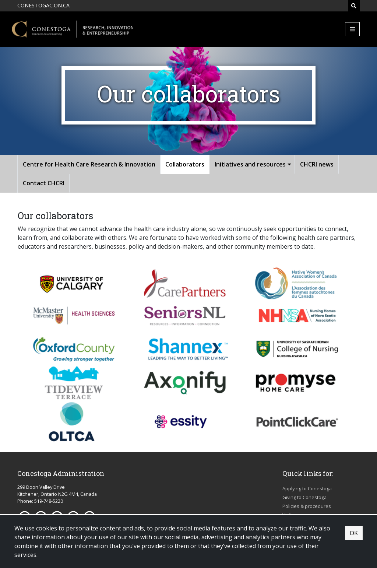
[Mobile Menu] (352, 29)
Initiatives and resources (250, 164)
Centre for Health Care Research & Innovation (89, 164)
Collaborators (184, 164)
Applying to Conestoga (307, 488)
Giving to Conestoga (304, 497)
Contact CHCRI (43, 183)
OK (354, 533)
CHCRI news (317, 164)
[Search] (354, 5)
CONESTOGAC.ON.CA (43, 5)
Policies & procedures (306, 506)
